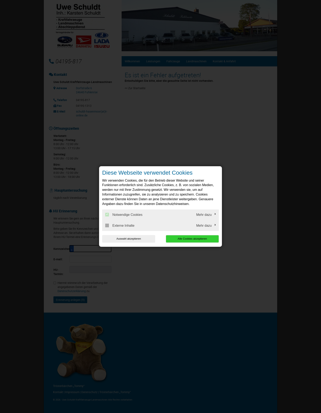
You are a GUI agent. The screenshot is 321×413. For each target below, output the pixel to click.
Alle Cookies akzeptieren (192, 238)
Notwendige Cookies (123, 214)
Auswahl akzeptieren (128, 238)
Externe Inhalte (120, 225)
